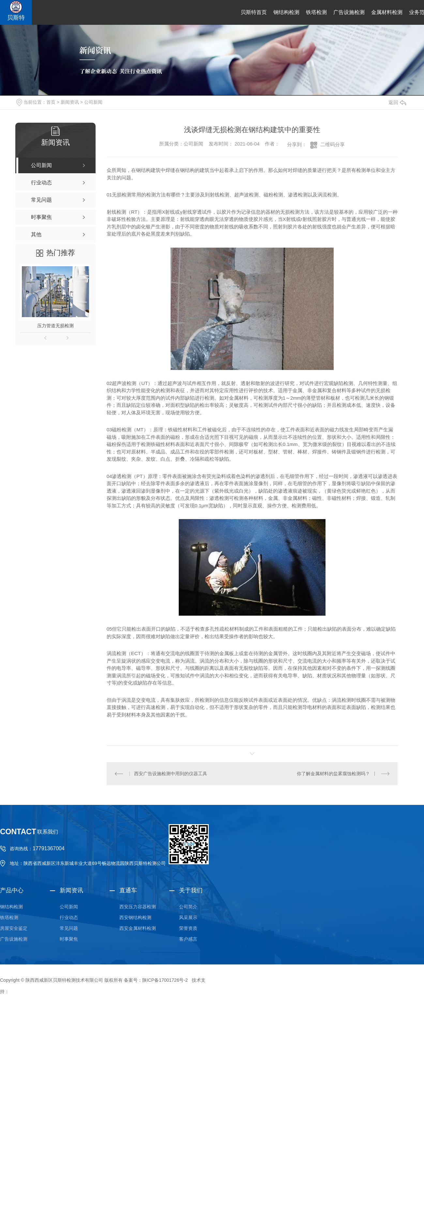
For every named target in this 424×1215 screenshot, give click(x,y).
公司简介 (188, 906)
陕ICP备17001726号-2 (165, 980)
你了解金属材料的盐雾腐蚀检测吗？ (333, 773)
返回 (397, 102)
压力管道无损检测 (55, 325)
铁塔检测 (316, 12)
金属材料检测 (386, 12)
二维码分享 (332, 144)
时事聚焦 (69, 939)
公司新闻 (93, 102)
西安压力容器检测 (137, 906)
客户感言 (188, 939)
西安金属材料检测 (137, 928)
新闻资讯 (70, 102)
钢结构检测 (286, 12)
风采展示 (188, 917)
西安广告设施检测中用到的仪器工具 (170, 773)
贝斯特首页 (254, 12)
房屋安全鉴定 (13, 928)
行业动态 (69, 917)
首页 (50, 102)
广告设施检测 (349, 12)
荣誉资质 (188, 928)
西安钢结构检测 (135, 917)
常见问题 (69, 928)
